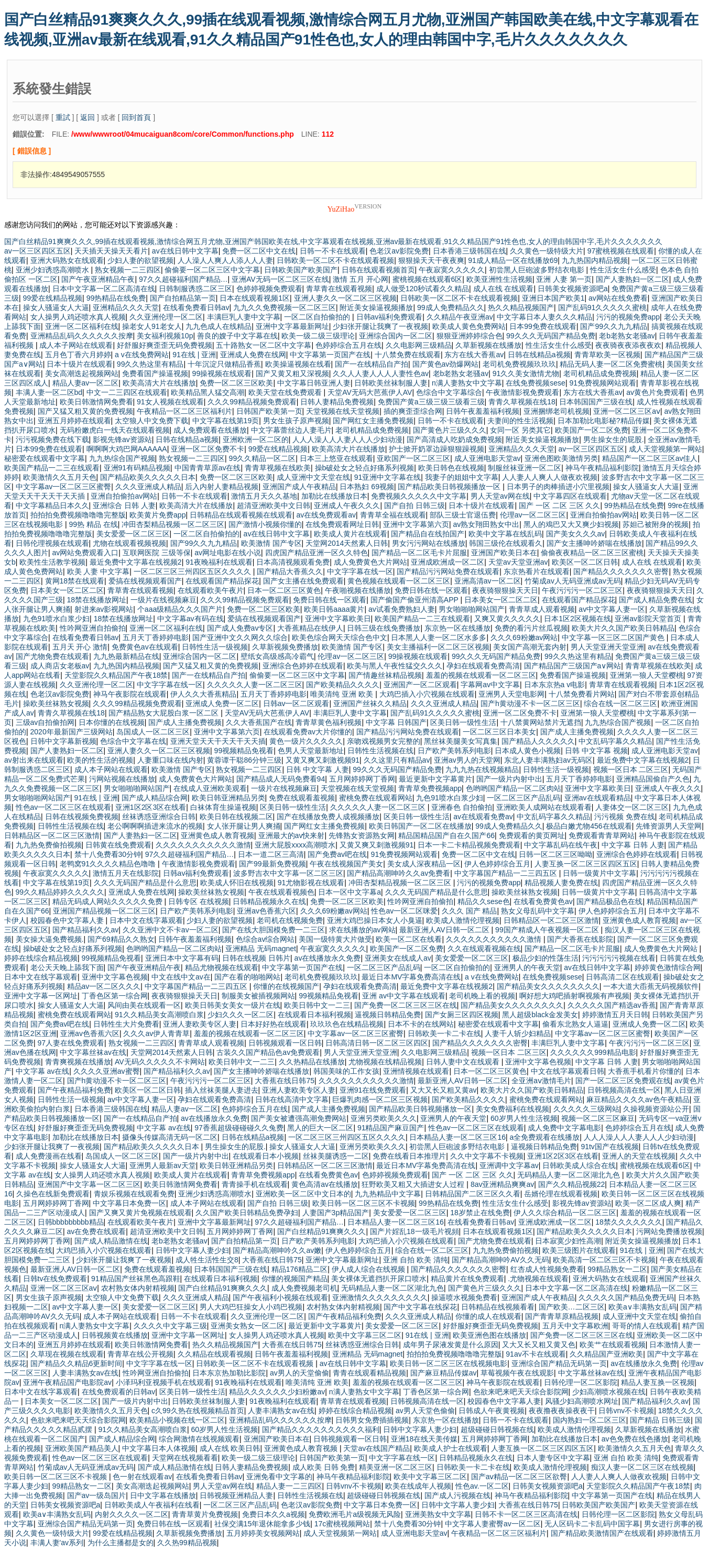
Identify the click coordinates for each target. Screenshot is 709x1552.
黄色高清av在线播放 (324, 1184)
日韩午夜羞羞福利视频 (482, 411)
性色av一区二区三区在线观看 (64, 807)
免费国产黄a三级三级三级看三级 (431, 402)
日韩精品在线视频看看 (498, 1307)
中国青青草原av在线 (207, 468)
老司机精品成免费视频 (600, 373)
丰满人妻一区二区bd (49, 392)
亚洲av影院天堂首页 (649, 618)
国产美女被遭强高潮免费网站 (298, 1118)
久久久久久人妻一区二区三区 (254, 684)
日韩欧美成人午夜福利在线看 (152, 1505)
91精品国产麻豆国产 (390, 1128)
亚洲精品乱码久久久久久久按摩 (81, 336)
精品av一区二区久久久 (104, 986)
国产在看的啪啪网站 (247, 977)
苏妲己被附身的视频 (656, 524)
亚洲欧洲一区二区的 (256, 439)
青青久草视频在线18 (521, 402)
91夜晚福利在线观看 (219, 562)
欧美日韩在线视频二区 (236, 816)
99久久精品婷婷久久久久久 (60, 892)
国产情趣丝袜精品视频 (385, 675)
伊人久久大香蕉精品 (203, 694)
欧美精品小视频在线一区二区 (177, 1420)
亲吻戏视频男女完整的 (383, 741)
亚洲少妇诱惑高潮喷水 (53, 270)
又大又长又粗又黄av (443, 1090)
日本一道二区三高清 (271, 854)
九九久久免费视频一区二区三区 (284, 307)
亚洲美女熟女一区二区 (247, 1326)
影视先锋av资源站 (122, 439)
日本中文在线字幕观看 (146, 920)
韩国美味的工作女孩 (346, 1071)
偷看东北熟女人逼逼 (575, 1024)
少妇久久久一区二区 (241, 1014)
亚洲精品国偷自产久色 (653, 779)
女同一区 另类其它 (520, 430)
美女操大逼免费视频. (50, 939)
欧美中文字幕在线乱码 (505, 534)
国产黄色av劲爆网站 (445, 364)
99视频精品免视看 (244, 750)
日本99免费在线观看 (542, 326)
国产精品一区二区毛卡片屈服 (419, 552)
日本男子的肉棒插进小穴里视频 (558, 486)
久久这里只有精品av (397, 760)
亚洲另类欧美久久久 (384, 1118)
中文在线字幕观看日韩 (567, 1071)
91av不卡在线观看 (535, 1354)
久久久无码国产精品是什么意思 (145, 882)
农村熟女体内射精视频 (137, 1288)
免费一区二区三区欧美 (236, 383)
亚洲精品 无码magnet (260, 948)
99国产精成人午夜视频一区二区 (548, 930)
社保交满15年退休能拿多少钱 (262, 1524)
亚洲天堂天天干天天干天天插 (218, 741)
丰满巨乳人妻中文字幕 (243, 317)
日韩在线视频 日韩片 (256, 958)
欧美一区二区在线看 (409, 939)
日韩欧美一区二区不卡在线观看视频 (335, 260)
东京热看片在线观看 (537, 571)
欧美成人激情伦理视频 (462, 920)
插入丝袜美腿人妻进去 (221, 1090)
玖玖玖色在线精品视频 (347, 1024)
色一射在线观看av (142, 1476)
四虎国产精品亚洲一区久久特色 (316, 552)
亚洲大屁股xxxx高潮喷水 (295, 845)
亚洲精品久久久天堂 (126, 307)
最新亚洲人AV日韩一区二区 (445, 930)
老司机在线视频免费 (290, 920)
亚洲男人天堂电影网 (511, 694)
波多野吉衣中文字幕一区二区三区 (288, 873)
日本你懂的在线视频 (112, 722)
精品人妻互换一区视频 (657, 1382)
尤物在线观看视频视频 (129, 543)
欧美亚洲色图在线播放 (489, 1335)
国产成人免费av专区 (240, 628)
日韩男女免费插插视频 (372, 1420)
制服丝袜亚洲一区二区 (524, 468)
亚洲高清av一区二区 (487, 581)
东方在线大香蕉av (474, 354)
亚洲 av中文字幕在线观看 (403, 996)
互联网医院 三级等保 (157, 552)
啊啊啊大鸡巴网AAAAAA (126, 449)
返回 (87, 117)
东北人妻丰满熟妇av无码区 (548, 760)
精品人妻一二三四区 (289, 1486)
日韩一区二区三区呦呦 (555, 854)
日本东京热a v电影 (554, 684)
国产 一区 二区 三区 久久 (560, 505)
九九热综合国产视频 (122, 458)
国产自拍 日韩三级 (414, 505)
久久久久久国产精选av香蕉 (612, 1005)
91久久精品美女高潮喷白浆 (159, 1014)
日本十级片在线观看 (80, 364)
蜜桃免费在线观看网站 (375, 798)
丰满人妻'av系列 (56, 1542)
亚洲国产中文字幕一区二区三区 (89, 1184)
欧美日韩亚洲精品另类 (228, 798)
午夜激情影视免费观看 (522, 392)
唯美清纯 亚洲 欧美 (342, 694)
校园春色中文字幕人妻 (68, 920)
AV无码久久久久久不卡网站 (160, 1062)
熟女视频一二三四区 (128, 270)
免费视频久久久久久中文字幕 (418, 496)
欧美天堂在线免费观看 (286, 392)
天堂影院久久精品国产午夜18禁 (116, 675)
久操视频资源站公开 (656, 1109)
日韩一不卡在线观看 (333, 251)
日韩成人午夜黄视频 (492, 1410)
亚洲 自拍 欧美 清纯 (415, 1260)
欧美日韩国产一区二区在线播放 (420, 826)
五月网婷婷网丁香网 (362, 779)
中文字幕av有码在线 (190, 618)
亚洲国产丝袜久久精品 (370, 703)
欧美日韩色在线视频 (451, 468)
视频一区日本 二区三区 (631, 769)
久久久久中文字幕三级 (170, 1326)
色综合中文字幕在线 (133, 741)
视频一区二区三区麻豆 (598, 1118)
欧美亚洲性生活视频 (499, 279)
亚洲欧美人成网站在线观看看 (544, 807)
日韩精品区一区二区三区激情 (52, 835)
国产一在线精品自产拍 (371, 364)
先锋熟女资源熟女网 (362, 835)
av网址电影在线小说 (227, 552)
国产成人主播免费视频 (185, 722)
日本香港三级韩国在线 (469, 251)
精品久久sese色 (483, 901)
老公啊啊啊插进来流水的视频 (155, 826)
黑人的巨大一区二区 (320, 1128)
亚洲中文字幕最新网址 (292, 326)
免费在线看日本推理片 (409, 1156)
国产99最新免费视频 (272, 864)
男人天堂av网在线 (500, 496)
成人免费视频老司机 (304, 1288)
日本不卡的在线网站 (421, 1024)
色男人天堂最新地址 (311, 750)
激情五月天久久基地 (264, 496)
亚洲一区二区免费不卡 (207, 449)
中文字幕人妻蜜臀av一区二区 (493, 1524)
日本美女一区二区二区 (67, 590)
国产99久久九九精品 (613, 326)
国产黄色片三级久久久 (449, 430)
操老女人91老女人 (152, 326)
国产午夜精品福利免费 (74, 1090)
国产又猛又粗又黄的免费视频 (85, 411)
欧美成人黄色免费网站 (469, 326)
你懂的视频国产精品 (294, 1278)
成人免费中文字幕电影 (564, 1128)
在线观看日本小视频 (266, 1156)
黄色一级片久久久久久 (306, 741)
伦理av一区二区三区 (533, 515)
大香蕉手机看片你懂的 (644, 1071)
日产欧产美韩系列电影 (454, 750)
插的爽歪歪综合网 (413, 411)
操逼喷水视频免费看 (464, 1297)
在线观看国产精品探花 (222, 581)
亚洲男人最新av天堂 (162, 1165)
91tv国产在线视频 (609, 1146)
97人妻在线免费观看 (71, 1043)
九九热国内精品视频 (595, 260)
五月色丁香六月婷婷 (78, 354)
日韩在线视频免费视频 (81, 816)
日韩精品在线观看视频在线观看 (241, 515)
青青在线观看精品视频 (369, 1373)
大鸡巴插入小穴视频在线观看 (427, 694)
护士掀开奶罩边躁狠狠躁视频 (436, 449)
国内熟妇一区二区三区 (589, 1420)
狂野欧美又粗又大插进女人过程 (414, 1184)
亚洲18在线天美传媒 (424, 1439)
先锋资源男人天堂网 (669, 826)
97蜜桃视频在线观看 (621, 251)
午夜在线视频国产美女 (346, 864)
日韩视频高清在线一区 (624, 1090)
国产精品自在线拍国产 (427, 534)
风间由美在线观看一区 (144, 1005)
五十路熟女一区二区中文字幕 (263, 345)
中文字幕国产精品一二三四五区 (506, 873)
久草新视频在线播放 (488, 345)
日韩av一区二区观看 (296, 703)
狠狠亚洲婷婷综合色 (470, 336)
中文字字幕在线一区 (360, 571)
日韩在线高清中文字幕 (292, 1099)
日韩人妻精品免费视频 (337, 402)
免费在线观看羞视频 (302, 798)
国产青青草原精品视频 (561, 1316)
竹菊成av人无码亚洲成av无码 (573, 581)
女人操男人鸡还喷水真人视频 (78, 317)
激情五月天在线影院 (126, 873)
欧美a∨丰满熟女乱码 (642, 1307)
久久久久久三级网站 (586, 1109)
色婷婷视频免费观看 (269, 288)
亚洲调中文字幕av (509, 1165)
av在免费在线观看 (96, 1231)
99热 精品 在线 (93, 524)
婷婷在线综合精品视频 (41, 958)
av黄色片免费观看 (655, 392)
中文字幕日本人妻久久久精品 (544, 317)
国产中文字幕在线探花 (420, 1307)
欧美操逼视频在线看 (298, 364)
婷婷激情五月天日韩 (615, 1014)
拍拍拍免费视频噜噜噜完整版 (78, 515)
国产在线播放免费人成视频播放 (328, 816)
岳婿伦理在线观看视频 (560, 1194)
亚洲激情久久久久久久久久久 (380, 1297)
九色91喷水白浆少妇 (56, 618)
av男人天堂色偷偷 (425, 1410)
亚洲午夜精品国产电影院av (67, 1382)
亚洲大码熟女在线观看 (67, 260)
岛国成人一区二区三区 (153, 732)
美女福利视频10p (165, 336)
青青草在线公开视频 (140, 1354)
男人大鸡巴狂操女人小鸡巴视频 (251, 1307)
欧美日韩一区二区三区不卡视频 (363, 1203)
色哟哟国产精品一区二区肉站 (513, 788)
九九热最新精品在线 (126, 656)
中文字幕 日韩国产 (396, 722)
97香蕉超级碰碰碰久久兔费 (238, 1128)
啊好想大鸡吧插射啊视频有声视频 (574, 996)
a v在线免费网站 (142, 354)
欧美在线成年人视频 (418, 1486)
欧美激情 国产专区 (271, 543)
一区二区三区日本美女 (499, 732)
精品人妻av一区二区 (85, 383)
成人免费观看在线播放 (210, 430)
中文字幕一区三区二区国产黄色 (614, 637)
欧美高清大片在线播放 (159, 383)
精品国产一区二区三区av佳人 (650, 458)
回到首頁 (136, 117)
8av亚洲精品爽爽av (502, 1184)
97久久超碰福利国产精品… (183, 279)
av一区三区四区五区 (37, 251)
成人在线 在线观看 (503, 288)
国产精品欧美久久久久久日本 (147, 477)
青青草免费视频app (430, 788)
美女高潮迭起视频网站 (81, 373)
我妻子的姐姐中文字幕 (461, 477)
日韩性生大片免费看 (126, 1024)
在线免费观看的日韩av (119, 1392)
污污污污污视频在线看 (619, 958)
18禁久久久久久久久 (628, 1222)
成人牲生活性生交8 (207, 1260)
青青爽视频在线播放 (78, 1062)
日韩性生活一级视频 (215, 647)
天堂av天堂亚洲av (518, 562)
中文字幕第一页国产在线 (330, 354)
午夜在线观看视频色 (281, 892)
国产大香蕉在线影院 (580, 939)
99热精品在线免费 (116, 298)
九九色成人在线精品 (219, 326)
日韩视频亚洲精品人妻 (236, 1495)
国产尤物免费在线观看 (52, 656)
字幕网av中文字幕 (490, 684)
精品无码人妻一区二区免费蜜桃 (611, 364)
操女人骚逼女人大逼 (56, 307)
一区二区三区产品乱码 (523, 798)
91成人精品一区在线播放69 (513, 260)
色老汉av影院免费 (399, 251)
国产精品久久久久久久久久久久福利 (320, 1429)
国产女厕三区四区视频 (461, 1014)
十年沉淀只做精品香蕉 (224, 364)
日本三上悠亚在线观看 (336, 458)
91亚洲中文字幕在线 (387, 477)
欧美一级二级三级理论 (318, 336)
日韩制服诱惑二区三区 (195, 288)
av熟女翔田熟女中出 (486, 524)
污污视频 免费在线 (624, 816)
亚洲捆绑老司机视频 (556, 411)
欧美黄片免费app (157, 515)
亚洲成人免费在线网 (253, 354)
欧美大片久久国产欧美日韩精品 (623, 628)
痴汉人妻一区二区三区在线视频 (642, 1467)
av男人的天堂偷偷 (299, 1373)
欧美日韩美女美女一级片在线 (232, 1005)
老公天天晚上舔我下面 (67, 967)
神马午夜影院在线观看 (130, 694)
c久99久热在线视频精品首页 (197, 1410)
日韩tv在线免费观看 (55, 1278)
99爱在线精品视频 (53, 298)
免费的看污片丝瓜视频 (531, 628)
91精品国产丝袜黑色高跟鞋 (135, 1278)
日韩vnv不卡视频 (626, 1410)
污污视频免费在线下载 (52, 439)
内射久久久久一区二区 (131, 1514)
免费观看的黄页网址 (532, 835)
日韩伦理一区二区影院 (580, 1382)
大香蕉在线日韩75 (284, 1080)
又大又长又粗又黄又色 (538, 1344)
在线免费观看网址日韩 (342, 524)
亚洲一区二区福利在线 (81, 326)
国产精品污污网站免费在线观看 (448, 571)
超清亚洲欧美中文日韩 (273, 505)
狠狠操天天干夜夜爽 (431, 260)
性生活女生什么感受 (623, 270)
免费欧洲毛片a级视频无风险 (355, 1514)
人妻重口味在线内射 (170, 760)
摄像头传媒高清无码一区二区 (169, 1137)
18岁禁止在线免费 (480, 1212)
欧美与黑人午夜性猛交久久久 (394, 666)
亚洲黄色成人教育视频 (217, 835)
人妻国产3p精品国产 (335, 1212)
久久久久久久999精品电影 (593, 1052)
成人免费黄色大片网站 (370, 562)
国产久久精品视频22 (571, 1184)
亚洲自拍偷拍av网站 (124, 496)
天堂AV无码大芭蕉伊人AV (370, 392)
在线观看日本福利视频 (314, 1014)
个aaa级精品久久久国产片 (180, 609)
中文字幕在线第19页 (225, 420)
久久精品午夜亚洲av (460, 317)
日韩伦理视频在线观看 (52, 543)
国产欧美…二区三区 (572, 1307)
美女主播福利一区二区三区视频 (438, 647)
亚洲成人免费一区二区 (222, 703)
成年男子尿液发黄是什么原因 (450, 1344)
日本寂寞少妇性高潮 (568, 1241)
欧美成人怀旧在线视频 (237, 882)
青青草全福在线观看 (393, 515)
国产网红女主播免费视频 (373, 420)
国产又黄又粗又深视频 (292, 373)
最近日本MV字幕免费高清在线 (411, 977)
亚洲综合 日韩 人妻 (124, 505)
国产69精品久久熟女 (121, 939)
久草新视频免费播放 (285, 647)
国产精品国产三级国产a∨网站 (572, 666)
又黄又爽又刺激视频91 (323, 760)
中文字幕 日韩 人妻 (633, 845)
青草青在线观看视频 (339, 288)
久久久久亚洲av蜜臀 (106, 1071)
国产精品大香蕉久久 (290, 571)
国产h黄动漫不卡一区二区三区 (530, 703)
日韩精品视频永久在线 (269, 901)
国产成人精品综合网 (155, 798)
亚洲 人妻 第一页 (564, 279)
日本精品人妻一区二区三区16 (457, 1137)
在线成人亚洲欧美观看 (210, 788)
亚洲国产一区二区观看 (420, 684)
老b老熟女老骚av (627, 336)
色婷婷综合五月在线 (348, 345)
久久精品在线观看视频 (214, 1354)
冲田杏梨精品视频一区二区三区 (173, 524)
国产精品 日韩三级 (660, 1420)
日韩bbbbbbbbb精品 (71, 1222)
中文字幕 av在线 (43, 1071)
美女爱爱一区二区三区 (133, 534)
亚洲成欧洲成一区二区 (447, 562)
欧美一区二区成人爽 (648, 1203)
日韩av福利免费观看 (389, 317)
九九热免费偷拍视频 (49, 845)
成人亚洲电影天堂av (487, 458)
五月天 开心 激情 (80, 647)
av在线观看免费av (483, 816)
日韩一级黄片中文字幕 (599, 873)
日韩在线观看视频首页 (378, 270)
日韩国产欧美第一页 (269, 411)
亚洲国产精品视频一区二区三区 (104, 911)
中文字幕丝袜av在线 (93, 1052)
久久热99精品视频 (187, 1542)
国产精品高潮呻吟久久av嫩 (277, 1250)
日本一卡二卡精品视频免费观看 (469, 845)
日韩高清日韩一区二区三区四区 (376, 1043)
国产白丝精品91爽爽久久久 (321, 1231)
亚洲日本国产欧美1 (553, 298)
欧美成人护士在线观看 (450, 1448)
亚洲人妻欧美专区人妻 (199, 1024)
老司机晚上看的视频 (482, 996)
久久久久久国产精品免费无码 (626, 1297)
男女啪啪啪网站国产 (472, 609)
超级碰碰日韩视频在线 (497, 1429)
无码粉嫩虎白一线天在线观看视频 (115, 430)
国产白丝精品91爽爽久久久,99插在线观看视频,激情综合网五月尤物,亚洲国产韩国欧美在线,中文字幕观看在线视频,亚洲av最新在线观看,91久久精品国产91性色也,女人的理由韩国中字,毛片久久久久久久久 (333, 241)
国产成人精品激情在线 (111, 1241)
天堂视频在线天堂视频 (342, 411)
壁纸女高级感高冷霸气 (277, 656)
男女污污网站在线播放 (428, 543)
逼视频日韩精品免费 (388, 1014)
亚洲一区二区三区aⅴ (626, 411)
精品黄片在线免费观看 (467, 1278)
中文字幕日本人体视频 (158, 1448)
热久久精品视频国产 (521, 307)
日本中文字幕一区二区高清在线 (103, 288)
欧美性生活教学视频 (52, 562)
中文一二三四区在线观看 (126, 392)
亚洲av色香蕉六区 (266, 911)
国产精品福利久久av (85, 930)
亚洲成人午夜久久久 (347, 505)
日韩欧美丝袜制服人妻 (391, 383)
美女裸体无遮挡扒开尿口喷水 (379, 1278)
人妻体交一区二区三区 (632, 807)
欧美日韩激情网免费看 (96, 402)
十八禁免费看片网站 (582, 694)
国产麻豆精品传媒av (443, 1373)
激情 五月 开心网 (360, 279)
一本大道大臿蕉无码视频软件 (651, 986)
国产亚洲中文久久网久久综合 (240, 637)
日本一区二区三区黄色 (284, 590)
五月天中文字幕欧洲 (575, 1326)
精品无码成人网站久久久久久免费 (108, 901)
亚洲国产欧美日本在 (504, 552)
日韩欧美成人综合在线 (579, 1165)
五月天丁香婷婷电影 (156, 637)
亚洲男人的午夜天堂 (527, 967)
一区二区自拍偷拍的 (318, 317)
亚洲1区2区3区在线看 (150, 807)
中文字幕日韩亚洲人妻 (314, 383)
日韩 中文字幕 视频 (596, 750)
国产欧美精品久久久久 (342, 684)
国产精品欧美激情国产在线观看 (602, 1533)
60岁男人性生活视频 (524, 1118)
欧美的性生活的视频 (100, 760)
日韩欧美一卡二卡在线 (444, 1033)
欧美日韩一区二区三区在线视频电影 (448, 1363)
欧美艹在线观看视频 (613, 1344)
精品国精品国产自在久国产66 (446, 835)
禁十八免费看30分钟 (107, 854)
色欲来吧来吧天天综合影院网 (521, 1392)
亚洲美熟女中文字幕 (438, 1514)
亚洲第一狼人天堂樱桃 (646, 675)
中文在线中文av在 (181, 977)
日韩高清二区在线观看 (622, 977)
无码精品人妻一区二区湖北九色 (569, 1175)
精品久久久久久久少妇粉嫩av (277, 1392)
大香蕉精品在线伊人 (310, 628)
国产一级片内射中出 (509, 779)
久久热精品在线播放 (312, 1062)
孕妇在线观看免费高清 (483, 666)
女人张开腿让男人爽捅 (243, 826)
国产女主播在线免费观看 (303, 581)
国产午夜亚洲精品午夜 (98, 279)
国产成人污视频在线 (457, 1495)
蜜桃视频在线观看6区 (427, 279)
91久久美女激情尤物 (526, 373)
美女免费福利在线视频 (512, 1109)
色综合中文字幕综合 (449, 392)
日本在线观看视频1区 (255, 298)
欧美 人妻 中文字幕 (98, 571)
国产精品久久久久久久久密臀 (621, 571)
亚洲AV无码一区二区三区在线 (280, 279)
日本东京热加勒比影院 (229, 1373)
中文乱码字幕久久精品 (615, 741)
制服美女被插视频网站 (258, 996)
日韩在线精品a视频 (539, 354)
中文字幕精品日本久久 (52, 505)
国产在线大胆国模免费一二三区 (273, 930)
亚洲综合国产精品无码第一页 (559, 1363)
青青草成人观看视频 (542, 609)
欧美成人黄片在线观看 (350, 534)
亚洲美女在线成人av (398, 958)
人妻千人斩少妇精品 (518, 1033)
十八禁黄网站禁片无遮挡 (540, 722)
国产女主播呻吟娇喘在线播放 (594, 543)
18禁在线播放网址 (97, 600)
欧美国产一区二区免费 (591, 430)
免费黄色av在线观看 (145, 647)
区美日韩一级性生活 (463, 722)
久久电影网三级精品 (419, 345)
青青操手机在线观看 (255, 1184)
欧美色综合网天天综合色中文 (339, 637)
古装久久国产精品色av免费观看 (268, 1052)
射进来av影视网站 (104, 609)
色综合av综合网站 (265, 939)
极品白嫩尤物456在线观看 (588, 826)
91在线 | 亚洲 (194, 354)
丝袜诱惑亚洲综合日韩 (158, 816)
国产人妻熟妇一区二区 (632, 279)
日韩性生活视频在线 (380, 750)
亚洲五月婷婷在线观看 (74, 420)
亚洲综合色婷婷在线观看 (303, 666)
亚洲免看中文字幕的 (279, 1476)
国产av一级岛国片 (96, 1495)
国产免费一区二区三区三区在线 (405, 1005)
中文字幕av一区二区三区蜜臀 (64, 486)
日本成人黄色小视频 (528, 750)
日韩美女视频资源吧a (573, 288)
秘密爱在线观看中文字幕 (44, 458)
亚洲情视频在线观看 (416, 1071)
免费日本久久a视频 (273, 1514)
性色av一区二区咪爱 (404, 911)
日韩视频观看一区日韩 (285, 1043)
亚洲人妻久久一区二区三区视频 (345, 298)
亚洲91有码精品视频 (137, 468)
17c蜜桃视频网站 (342, 1524)
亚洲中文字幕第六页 (416, 524)
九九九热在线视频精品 (482, 769)
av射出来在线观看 (33, 760)
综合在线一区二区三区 (620, 703)
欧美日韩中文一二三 (317, 1005)
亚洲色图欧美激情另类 (561, 458)
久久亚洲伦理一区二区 (166, 317)
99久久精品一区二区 (262, 458)
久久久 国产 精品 (469, 911)
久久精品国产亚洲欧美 (606, 1354)
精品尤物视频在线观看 (221, 967)
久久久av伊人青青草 (156, 1033)
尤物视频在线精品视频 (385, 1062)
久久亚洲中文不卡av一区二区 (171, 930)
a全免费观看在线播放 (545, 1137)
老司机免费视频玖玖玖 (519, 364)
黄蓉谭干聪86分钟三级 (244, 760)
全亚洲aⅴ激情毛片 (541, 1080)
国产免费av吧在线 (337, 854)
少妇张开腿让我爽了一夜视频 (380, 326)
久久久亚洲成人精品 (148, 486)
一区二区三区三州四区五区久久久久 (193, 571)
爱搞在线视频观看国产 (145, 581)
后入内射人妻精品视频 (221, 486)
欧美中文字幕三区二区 (364, 1335)
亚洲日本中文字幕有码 (182, 958)
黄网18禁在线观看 (75, 581)
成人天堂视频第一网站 (665, 449)
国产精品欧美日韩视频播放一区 (450, 486)
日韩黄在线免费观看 (118, 845)
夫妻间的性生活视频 (520, 420)
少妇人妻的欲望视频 (140, 260)
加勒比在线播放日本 (334, 496)
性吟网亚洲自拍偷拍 (93, 628)
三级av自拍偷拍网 (45, 722)
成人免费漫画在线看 (49, 1156)
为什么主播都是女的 (121, 1542)
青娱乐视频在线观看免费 (134, 1194)
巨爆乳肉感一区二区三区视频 (380, 1099)
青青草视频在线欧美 (278, 468)
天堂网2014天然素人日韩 (347, 543)
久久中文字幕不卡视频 (486, 1156)
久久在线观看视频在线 (484, 948)
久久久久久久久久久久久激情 (203, 845)
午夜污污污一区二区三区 (582, 590)
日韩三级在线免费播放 (383, 628)
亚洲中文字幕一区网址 (41, 996)
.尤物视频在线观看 (538, 1278)
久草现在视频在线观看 (67, 1354)
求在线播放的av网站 (362, 930)
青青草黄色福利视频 (329, 722)
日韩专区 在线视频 (198, 901)
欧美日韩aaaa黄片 (334, 609)
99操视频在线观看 (222, 373)
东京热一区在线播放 (457, 628)
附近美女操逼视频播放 (376, 307)
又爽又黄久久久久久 (507, 618)
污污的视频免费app (628, 317)
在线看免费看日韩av (196, 307)
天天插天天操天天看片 (111, 251)
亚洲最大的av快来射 (291, 835)
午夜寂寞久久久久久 (452, 270)
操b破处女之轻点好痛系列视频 (365, 468)
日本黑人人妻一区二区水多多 (438, 637)
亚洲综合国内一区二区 (395, 336)
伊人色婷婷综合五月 (497, 864)
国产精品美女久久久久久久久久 (548, 986)
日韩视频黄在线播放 (115, 1335)
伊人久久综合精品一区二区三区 (565, 1212)
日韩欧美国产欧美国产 (300, 270)
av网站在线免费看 (618, 298)
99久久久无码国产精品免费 (550, 336)
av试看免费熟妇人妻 (401, 609)
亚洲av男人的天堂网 (467, 760)
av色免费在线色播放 (635, 1439)
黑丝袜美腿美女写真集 (460, 741)
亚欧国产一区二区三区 (413, 458)
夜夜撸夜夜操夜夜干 (562, 1410)
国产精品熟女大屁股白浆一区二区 (164, 713)
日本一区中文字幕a (349, 892)
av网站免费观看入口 (85, 552)
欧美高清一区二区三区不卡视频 (604, 1260)
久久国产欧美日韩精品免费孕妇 (246, 1212)
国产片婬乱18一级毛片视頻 (414, 1231)
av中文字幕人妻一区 (612, 609)
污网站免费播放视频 (669, 1231)
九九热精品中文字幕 (388, 1194)
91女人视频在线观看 (170, 402)
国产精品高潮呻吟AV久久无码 (500, 1260)
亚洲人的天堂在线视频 (638, 1156)
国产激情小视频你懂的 (265, 524)
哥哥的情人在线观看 (645, 1326)
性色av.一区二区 (482, 1486)
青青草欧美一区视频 (607, 354)
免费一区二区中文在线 (259, 251)
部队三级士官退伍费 (463, 515)
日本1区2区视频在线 (577, 618)
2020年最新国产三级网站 (71, 732)
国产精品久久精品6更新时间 (76, 1363)
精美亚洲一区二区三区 (395, 1467)
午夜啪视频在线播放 (358, 590)
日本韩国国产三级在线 (595, 402)
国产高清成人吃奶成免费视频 (454, 439)
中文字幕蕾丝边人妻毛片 (291, 430)
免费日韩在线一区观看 (431, 590)
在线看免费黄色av (543, 901)
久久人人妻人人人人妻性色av (381, 373)
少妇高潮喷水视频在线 (609, 1392)
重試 (63, 117)
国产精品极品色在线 (609, 901)
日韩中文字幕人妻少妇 (192, 1250)
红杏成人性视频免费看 (547, 1269)
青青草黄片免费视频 (205, 1514)
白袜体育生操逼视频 (223, 807)
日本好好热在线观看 (274, 1024)
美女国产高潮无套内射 (529, 647)
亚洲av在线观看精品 (597, 798)
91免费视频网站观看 (602, 383)
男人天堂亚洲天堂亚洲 (607, 647)
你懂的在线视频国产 (286, 986)
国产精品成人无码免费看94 (280, 779)
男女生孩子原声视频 (296, 420)
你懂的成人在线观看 (488, 1316)
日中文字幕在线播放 (163, 1495)
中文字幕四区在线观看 (570, 496)
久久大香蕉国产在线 (259, 722)
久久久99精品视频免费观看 (252, 402)
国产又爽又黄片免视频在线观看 (140, 1212)
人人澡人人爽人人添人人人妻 (225, 260)
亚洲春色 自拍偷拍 (461, 807)
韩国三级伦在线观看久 (505, 543)
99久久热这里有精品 (150, 364)
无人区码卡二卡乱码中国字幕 (592, 1524)
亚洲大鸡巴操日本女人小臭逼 (374, 920)
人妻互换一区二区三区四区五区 (586, 864)
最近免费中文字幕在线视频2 (136, 562)
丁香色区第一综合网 (115, 996)
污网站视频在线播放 (122, 779)
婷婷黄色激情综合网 (668, 967)
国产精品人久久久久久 (538, 741)
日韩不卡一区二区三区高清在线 (526, 1514)
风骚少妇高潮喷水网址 (581, 1401)
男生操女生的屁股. (613, 439)
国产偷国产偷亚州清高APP (415, 600)
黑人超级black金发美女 (540, 1014)
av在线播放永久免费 (327, 958)
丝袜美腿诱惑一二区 (336, 1156)
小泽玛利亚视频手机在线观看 (163, 1382)
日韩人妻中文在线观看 (463, 1062)
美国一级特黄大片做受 (335, 939)
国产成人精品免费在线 (655, 600)
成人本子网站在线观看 (76, 345)
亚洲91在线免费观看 (373, 1090)
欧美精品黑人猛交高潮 (207, 392)
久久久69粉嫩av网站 (524, 637)
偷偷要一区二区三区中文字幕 (212, 270)
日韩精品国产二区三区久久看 (472, 1194)
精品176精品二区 (299, 1269)
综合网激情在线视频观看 (199, 1439)
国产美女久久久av (575, 534)
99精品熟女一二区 (617, 1269)
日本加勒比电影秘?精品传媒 (604, 420)
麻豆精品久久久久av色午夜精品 (638, 1099)
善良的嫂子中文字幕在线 (237, 336)
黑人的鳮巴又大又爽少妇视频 (571, 524)
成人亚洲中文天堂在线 (313, 477)
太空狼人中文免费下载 (151, 420)
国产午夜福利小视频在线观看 (280, 1297)
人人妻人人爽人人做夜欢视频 (549, 477)
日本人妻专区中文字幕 (553, 1458)
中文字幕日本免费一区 (129, 1203)
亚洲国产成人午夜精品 (299, 486)
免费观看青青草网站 (602, 835)
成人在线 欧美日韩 (230, 1448)
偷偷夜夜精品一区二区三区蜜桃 (592, 552)
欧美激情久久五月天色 (59, 477)
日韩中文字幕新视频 (63, 741)
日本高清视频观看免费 (293, 562)
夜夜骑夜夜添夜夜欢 (628, 345)
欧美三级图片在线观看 (579, 1250)
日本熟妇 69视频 (367, 486)
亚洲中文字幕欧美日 (338, 618)
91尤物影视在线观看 (311, 882)
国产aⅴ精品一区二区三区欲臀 (519, 1476)
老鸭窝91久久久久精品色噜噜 (109, 864)
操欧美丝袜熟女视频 (56, 703)
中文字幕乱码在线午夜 (560, 845)
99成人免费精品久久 (450, 307)
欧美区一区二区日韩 (585, 562)
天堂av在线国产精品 (376, 1448)
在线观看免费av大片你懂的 (308, 732)
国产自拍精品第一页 (183, 298)
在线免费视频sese (535, 383)
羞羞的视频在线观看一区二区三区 (481, 675)
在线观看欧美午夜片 (211, 590)
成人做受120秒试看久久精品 (422, 288)
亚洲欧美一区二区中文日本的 (303, 1194)
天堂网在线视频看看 (185, 1458)
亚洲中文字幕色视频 (115, 977)
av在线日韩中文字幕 (185, 251)
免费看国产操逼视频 (155, 373)
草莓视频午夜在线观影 (517, 1373)
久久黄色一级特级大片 (546, 251)
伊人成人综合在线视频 (369, 1269)
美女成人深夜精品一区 (424, 864)
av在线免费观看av (326, 515)
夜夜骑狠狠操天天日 (505, 590)
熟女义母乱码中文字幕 (537, 911)
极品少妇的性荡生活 (545, 958)
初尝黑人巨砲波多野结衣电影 (537, 270)
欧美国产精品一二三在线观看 (52, 468)
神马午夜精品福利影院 (602, 468)
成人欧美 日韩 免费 (323, 1467)
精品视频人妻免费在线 (561, 882)
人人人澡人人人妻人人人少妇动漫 (347, 439)
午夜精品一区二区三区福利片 (184, 411)
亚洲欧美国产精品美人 (81, 1448)
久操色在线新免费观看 (53, 1194)
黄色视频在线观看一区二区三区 (398, 581)
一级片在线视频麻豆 (163, 600)
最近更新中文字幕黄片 (435, 779)
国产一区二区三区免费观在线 (623, 1080)
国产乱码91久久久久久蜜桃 (602, 307)
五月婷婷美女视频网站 (263, 1533)
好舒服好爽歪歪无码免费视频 (164, 345)
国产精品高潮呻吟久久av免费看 (398, 873)
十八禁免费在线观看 (408, 354)
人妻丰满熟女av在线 (85, 1373)
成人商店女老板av (60, 666)
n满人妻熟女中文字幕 (467, 383)
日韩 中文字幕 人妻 (317, 769)
